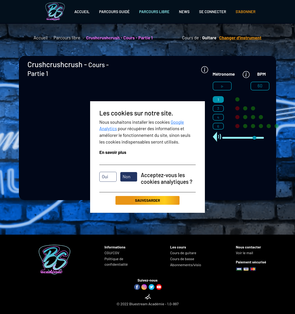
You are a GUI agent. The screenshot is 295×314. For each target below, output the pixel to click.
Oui (105, 176)
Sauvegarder (147, 200)
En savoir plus (112, 152)
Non (126, 176)
